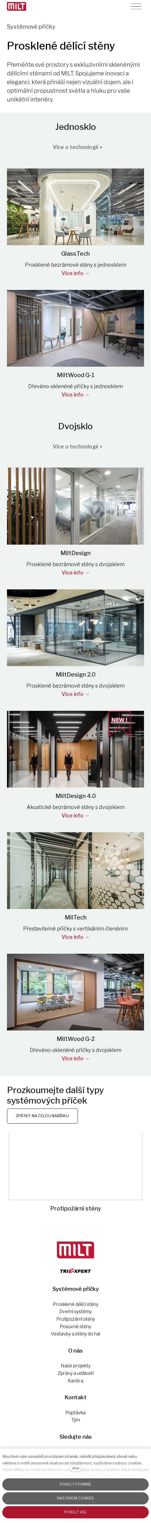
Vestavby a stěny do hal (75, 1334)
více (75, 1468)
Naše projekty (76, 1365)
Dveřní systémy (75, 1311)
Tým (75, 1420)
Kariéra (75, 1381)
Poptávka (75, 1412)
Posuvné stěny (75, 1326)
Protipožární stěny (75, 1319)
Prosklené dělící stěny (75, 1304)
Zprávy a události (76, 1373)
